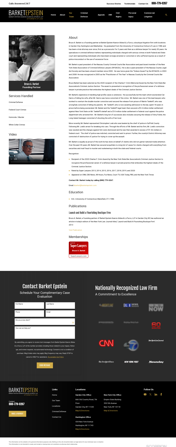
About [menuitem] (62, 15)
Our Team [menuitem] (71, 15)
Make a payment (17, 414)
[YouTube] (145, 394)
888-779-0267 (159, 3)
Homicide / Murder (16, 117)
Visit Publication (75, 230)
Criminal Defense (16, 102)
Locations (56, 406)
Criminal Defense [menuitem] (84, 15)
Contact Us (143, 4)
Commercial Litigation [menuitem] (149, 15)
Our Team (56, 400)
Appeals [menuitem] (101, 15)
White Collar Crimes (17, 125)
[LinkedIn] (156, 394)
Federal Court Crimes (17, 110)
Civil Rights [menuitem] (118, 15)
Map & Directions (82, 410)
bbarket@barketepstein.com (85, 185)
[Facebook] (161, 394)
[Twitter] (150, 394)
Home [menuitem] (53, 15)
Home (54, 395)
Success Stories (114, 4)
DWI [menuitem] (110, 15)
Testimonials (129, 4)
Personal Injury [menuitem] (132, 15)
